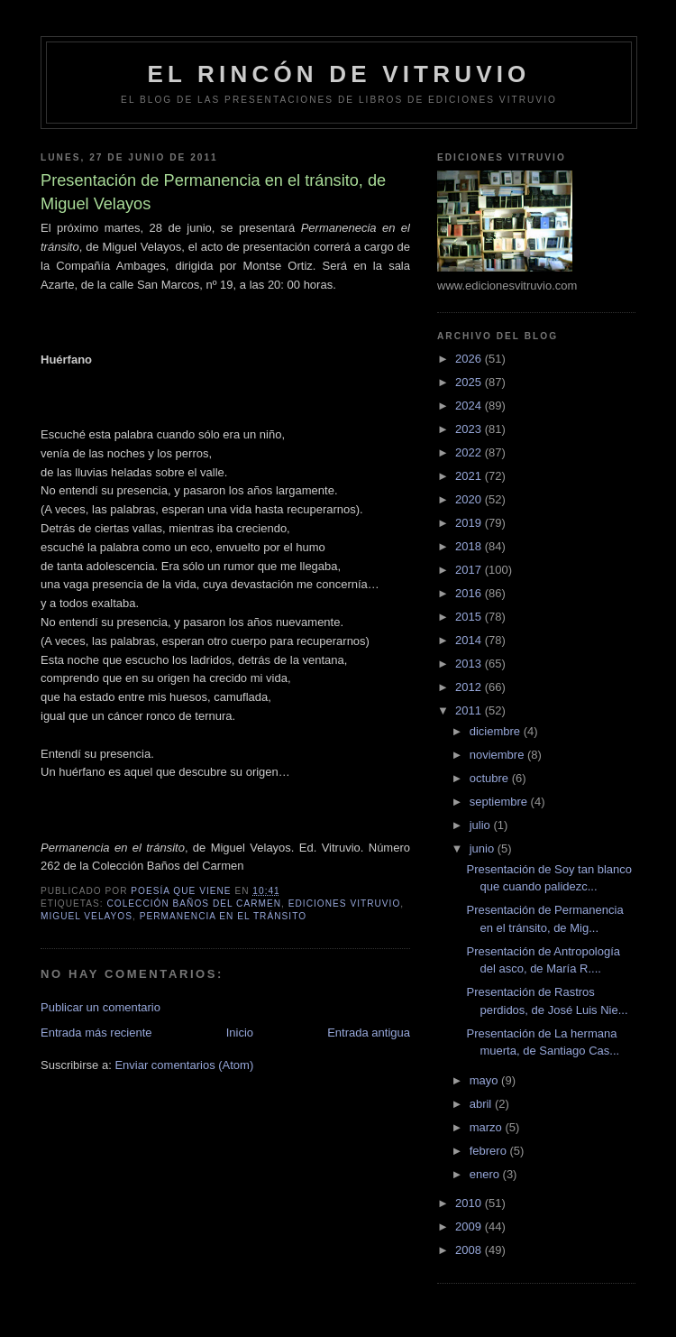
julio (482, 825)
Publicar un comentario (100, 1007)
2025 (470, 382)
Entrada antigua (368, 1032)
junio (484, 848)
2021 (470, 476)
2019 (470, 523)
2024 (470, 405)
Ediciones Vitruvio (344, 903)
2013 (470, 663)
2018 (470, 546)
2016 (470, 593)
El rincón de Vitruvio (338, 74)
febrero (490, 1150)
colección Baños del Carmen (193, 903)
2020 (470, 499)
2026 (470, 358)
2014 (470, 640)
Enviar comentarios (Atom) (183, 1065)
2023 (470, 429)
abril (482, 1104)
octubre (491, 778)
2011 (470, 710)
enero (486, 1174)
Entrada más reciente (96, 1032)
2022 (470, 452)
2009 (470, 1226)
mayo (485, 1080)
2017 (470, 569)
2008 (470, 1250)
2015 (470, 616)
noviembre (498, 754)
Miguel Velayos (86, 916)
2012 (470, 687)
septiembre (500, 801)
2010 (470, 1203)
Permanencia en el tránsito (223, 916)
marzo (488, 1127)
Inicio (239, 1032)
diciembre (497, 731)
